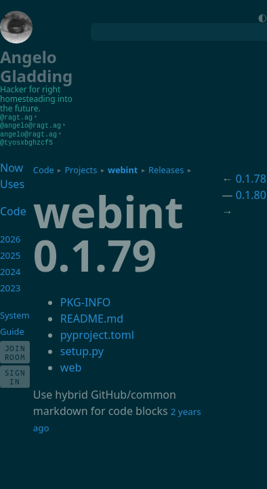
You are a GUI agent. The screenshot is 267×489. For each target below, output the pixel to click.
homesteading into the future (36, 103)
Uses (12, 182)
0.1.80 (251, 192)
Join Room (15, 350)
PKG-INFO (85, 300)
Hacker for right (30, 89)
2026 (10, 237)
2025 (10, 253)
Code (43, 168)
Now (11, 165)
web (70, 365)
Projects (80, 168)
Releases (166, 168)
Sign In (15, 375)
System (14, 313)
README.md (91, 316)
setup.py (82, 349)
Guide (12, 329)
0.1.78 (251, 176)
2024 (10, 270)
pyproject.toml (97, 332)
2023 (10, 286)
